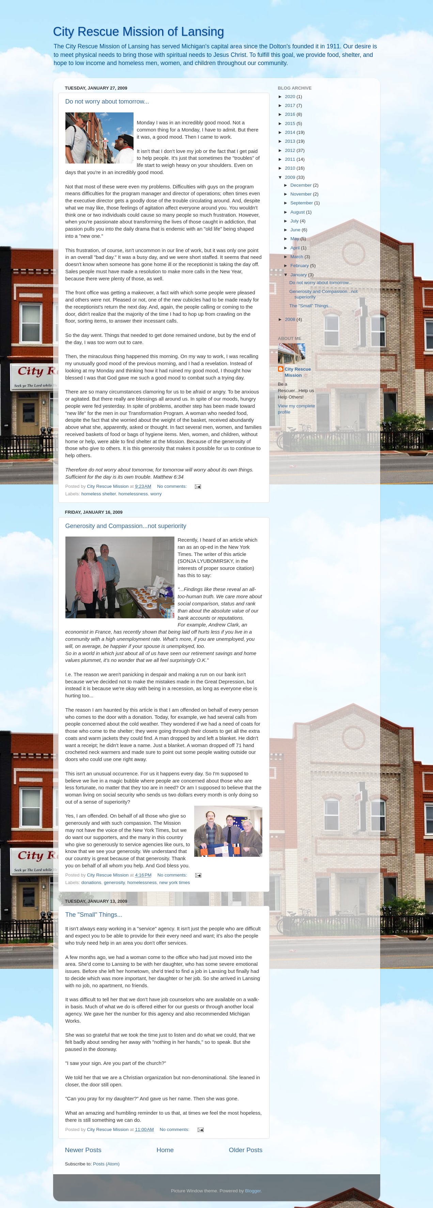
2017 (290, 105)
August (298, 212)
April (296, 247)
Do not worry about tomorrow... (107, 101)
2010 (290, 168)
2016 (290, 114)
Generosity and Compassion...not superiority (125, 526)
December (302, 185)
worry (155, 493)
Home (165, 1149)
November (302, 194)
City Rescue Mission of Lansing (138, 31)
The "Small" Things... (94, 914)
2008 (290, 319)
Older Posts (246, 1149)
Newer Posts (83, 1149)
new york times (174, 882)
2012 (290, 150)
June (296, 229)
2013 (290, 141)
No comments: (172, 486)
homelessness (133, 493)
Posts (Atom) (106, 1163)
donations (91, 882)
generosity (114, 882)
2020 (290, 96)
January (299, 274)
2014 (290, 132)
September (302, 202)
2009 (290, 177)
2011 (290, 159)
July (295, 220)
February (300, 265)
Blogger (253, 1190)
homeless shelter (98, 493)
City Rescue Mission (298, 372)
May (295, 238)
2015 (290, 123)
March (298, 256)
